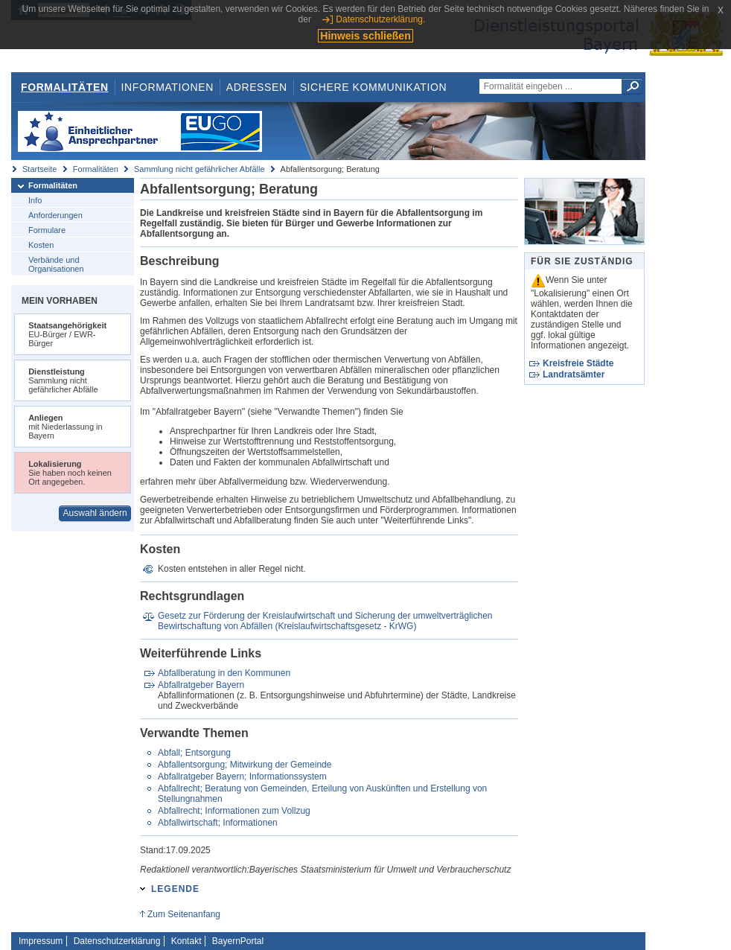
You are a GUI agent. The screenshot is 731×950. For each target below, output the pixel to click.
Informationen (167, 87)
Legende (175, 889)
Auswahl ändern (95, 513)
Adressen (256, 87)
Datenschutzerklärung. (380, 19)
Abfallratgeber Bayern (201, 685)
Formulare (47, 230)
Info (35, 200)
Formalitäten (65, 87)
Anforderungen (55, 215)
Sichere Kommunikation (373, 87)
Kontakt (186, 941)
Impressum (41, 941)
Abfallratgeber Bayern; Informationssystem (242, 776)
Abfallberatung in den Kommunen (224, 673)
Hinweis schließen (365, 36)
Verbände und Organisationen (56, 264)
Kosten (41, 244)
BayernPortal (238, 941)
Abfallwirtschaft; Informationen (218, 822)
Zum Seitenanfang (183, 914)
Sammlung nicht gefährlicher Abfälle (199, 169)
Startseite (39, 169)
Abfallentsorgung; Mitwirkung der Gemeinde (244, 764)
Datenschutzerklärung (117, 941)
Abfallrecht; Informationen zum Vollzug (234, 811)
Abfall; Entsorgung (194, 752)
